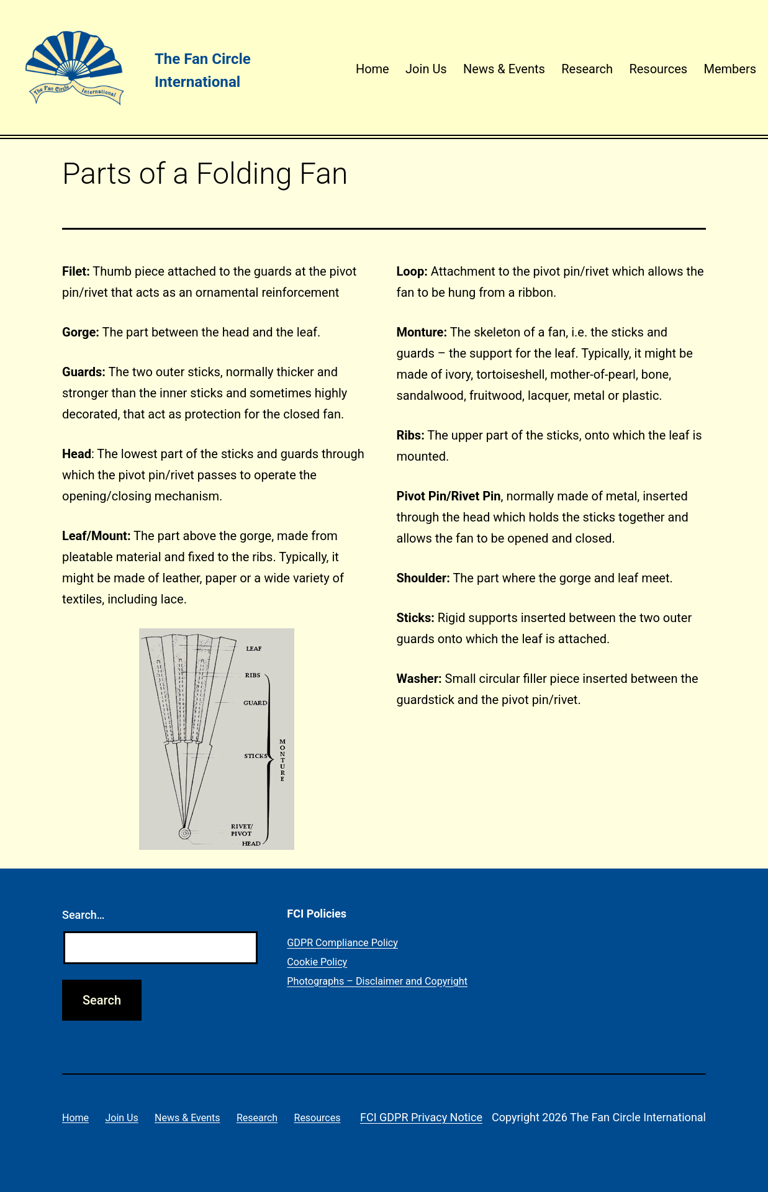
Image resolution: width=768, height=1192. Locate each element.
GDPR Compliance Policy (342, 943)
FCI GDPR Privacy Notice (421, 1117)
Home (372, 68)
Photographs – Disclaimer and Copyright (377, 981)
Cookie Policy (317, 962)
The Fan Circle (203, 59)
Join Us (426, 68)
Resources (658, 68)
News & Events (504, 68)
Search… (83, 914)
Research (587, 68)
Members (729, 68)
